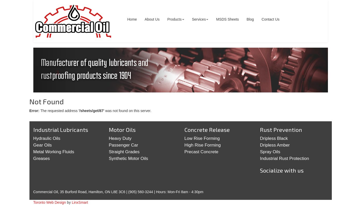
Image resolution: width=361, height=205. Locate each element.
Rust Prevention (281, 129)
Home (132, 19)
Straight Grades (124, 151)
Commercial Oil (73, 21)
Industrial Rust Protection (284, 158)
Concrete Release (207, 129)
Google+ (282, 182)
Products (175, 19)
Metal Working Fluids (53, 151)
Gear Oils (42, 145)
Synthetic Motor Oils (128, 158)
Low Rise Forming (202, 138)
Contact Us (270, 19)
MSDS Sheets (227, 19)
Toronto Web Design (49, 202)
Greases (41, 158)
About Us (152, 19)
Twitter (266, 182)
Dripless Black (274, 138)
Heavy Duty (120, 138)
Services (200, 19)
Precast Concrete (201, 151)
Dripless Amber (275, 145)
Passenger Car (123, 145)
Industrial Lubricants (60, 129)
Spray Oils (270, 151)
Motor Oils (122, 129)
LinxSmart (80, 202)
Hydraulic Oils (46, 138)
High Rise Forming (203, 145)
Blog (250, 19)
